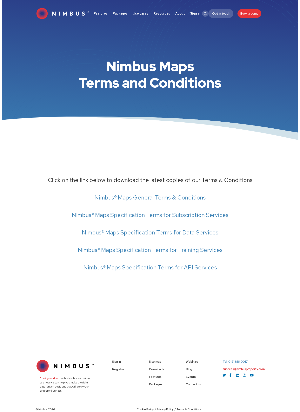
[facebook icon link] (231, 375)
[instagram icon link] (244, 375)
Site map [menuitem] (155, 362)
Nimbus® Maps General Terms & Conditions (150, 197)
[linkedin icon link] (238, 375)
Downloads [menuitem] (156, 369)
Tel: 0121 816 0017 (235, 362)
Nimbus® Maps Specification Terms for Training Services (150, 250)
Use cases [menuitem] (140, 13)
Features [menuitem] (101, 13)
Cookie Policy (145, 409)
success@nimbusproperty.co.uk (244, 369)
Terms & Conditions (189, 409)
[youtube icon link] (251, 375)
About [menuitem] (180, 13)
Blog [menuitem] (189, 369)
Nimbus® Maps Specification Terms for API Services (150, 267)
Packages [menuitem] (120, 13)
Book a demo (249, 13)
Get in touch (221, 13)
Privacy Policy (165, 409)
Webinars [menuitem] (192, 362)
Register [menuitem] (118, 369)
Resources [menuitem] (162, 13)
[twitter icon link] (224, 375)
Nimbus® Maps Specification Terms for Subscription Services (150, 215)
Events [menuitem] (191, 377)
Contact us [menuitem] (193, 384)
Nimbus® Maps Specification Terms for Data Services (150, 232)
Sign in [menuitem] (195, 13)
